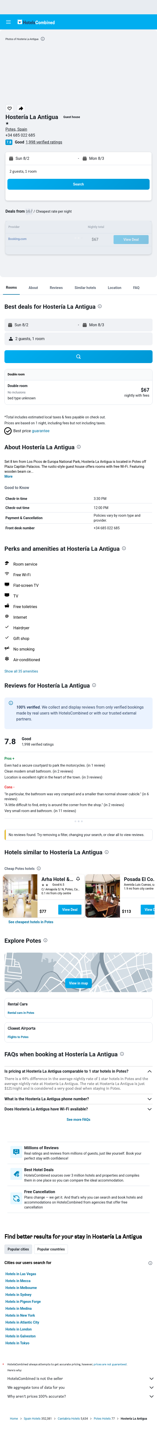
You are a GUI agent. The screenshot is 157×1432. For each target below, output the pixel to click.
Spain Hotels (32, 1418)
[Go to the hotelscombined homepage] (36, 22)
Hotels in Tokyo (17, 1343)
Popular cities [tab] (18, 1249)
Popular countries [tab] (51, 1249)
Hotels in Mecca (17, 1281)
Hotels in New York (20, 1315)
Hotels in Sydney (18, 1295)
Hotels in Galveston (20, 1336)
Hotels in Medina (18, 1308)
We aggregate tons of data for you (81, 1388)
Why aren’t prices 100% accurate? (81, 1396)
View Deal (70, 910)
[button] (8, 22)
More (8, 476)
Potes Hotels (102, 1418)
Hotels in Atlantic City (22, 1322)
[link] (30, 922)
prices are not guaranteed (110, 1364)
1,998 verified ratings (44, 142)
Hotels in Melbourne (21, 1288)
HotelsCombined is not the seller (81, 1379)
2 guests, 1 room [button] (23, 171)
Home (14, 1418)
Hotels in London (18, 1329)
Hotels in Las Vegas (20, 1274)
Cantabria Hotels (69, 1418)
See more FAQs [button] (78, 1120)
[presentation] (42, 39)
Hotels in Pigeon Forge (23, 1302)
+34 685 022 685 (20, 135)
